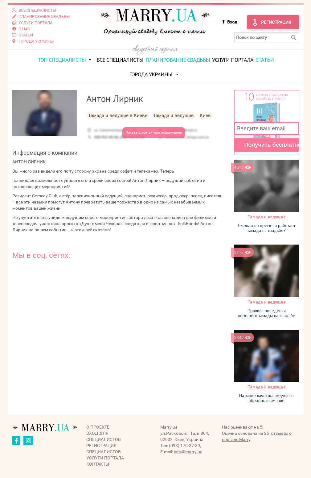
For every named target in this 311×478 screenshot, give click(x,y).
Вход (232, 21)
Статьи (265, 59)
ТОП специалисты (62, 59)
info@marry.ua (188, 451)
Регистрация (276, 22)
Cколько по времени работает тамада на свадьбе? (266, 228)
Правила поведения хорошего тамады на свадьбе (266, 313)
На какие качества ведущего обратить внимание (266, 398)
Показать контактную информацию (153, 133)
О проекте (97, 427)
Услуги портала (232, 59)
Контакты (97, 464)
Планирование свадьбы (177, 59)
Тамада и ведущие (267, 217)
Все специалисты (119, 59)
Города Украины (150, 74)
